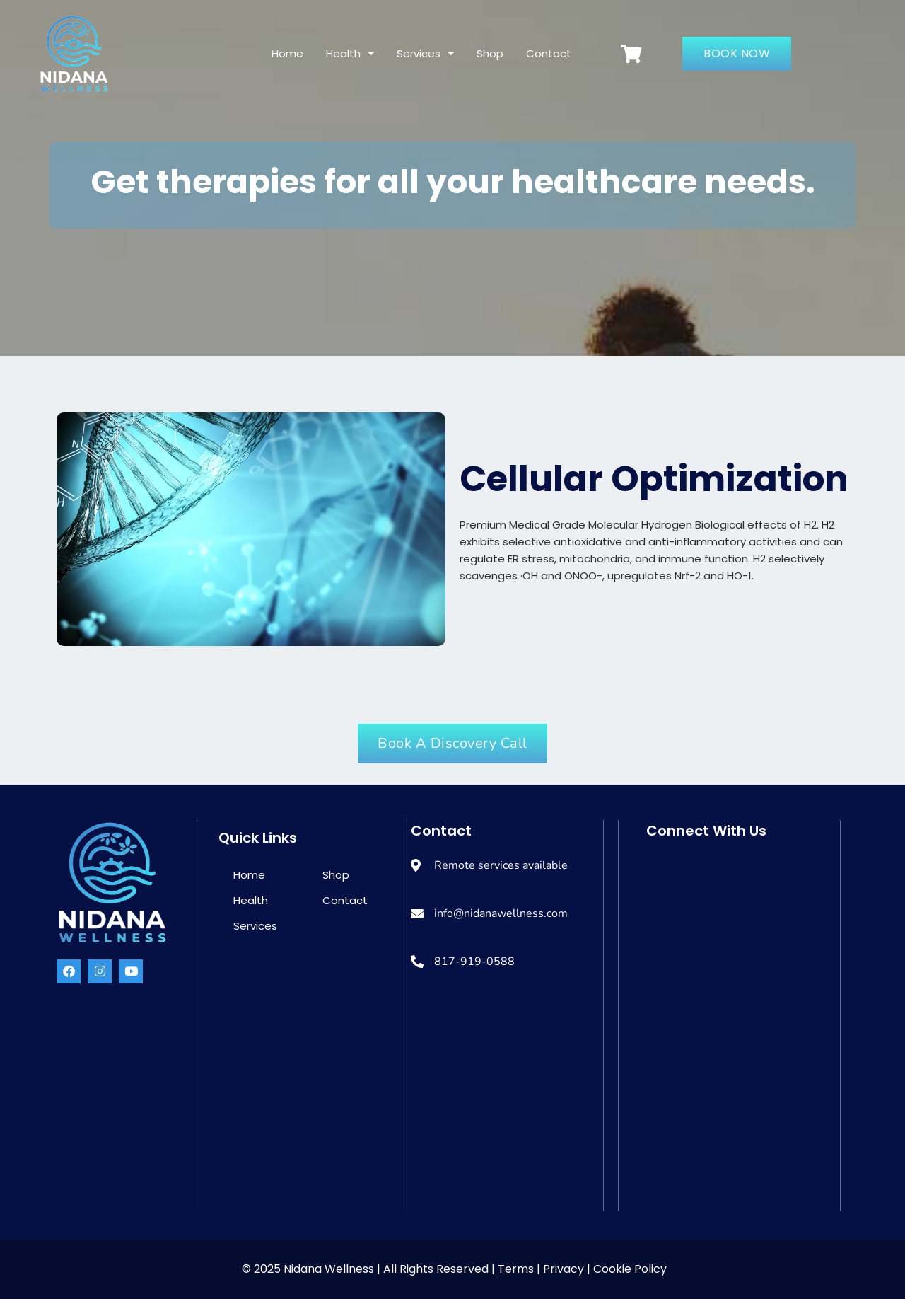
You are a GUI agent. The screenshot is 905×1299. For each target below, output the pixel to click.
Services (425, 53)
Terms (517, 1269)
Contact (548, 53)
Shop (490, 53)
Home (287, 53)
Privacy (563, 1269)
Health (350, 53)
